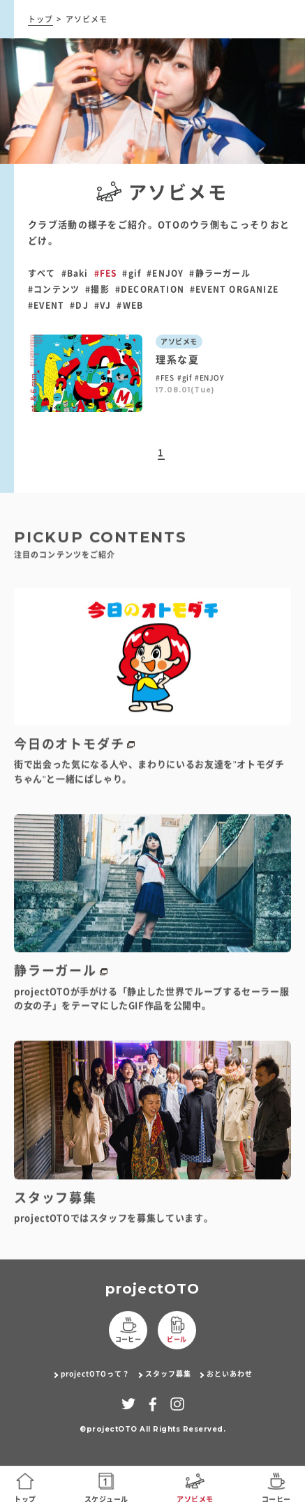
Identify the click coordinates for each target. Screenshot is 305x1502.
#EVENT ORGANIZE (234, 289)
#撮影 (97, 289)
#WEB (130, 305)
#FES (105, 273)
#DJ (79, 305)
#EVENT (46, 305)
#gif (131, 273)
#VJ (103, 305)
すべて (42, 273)
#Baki (75, 273)
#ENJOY (165, 273)
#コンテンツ (54, 289)
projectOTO (152, 1288)
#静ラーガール (219, 273)
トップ (40, 19)
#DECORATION (149, 289)
